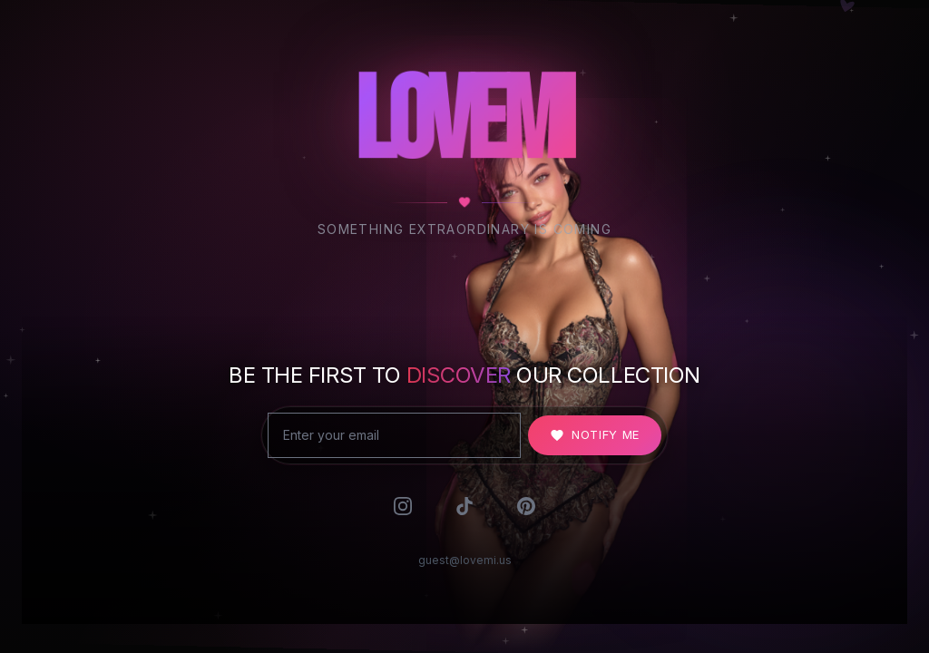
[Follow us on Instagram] (403, 512)
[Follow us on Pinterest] (526, 512)
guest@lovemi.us (465, 571)
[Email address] (394, 438)
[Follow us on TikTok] (464, 512)
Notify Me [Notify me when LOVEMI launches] (595, 437)
